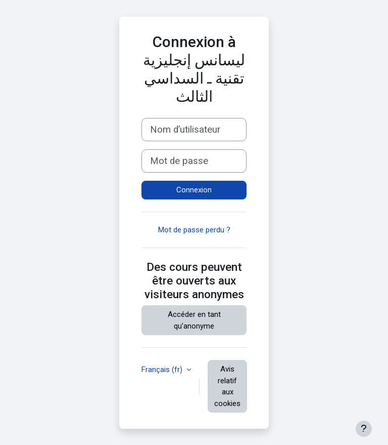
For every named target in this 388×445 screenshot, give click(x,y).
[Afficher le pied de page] (364, 429)
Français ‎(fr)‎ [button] (162, 369)
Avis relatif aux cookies (227, 386)
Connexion (194, 189)
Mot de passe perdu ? (194, 229)
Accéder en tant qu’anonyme (194, 320)
